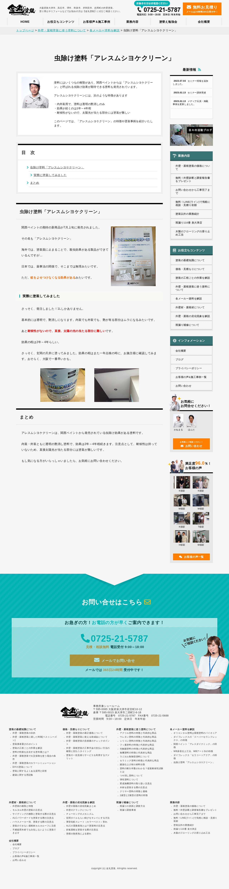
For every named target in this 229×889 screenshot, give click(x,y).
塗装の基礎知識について (190, 261)
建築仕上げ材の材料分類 (132, 764)
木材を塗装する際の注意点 (133, 787)
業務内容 (132, 21)
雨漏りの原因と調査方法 (132, 806)
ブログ (179, 360)
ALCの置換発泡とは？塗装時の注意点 (85, 826)
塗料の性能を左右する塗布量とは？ (31, 752)
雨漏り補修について (187, 325)
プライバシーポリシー (189, 369)
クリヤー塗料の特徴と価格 (133, 791)
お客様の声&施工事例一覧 (191, 378)
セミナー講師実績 (189, 93)
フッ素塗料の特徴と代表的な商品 (137, 745)
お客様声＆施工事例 (96, 21)
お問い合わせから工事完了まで (193, 192)
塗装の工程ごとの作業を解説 (193, 278)
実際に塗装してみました (50, 175)
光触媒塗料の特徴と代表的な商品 (137, 748)
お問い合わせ (183, 386)
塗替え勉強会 (168, 21)
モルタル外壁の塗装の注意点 (27, 810)
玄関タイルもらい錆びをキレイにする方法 (88, 818)
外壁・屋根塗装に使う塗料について (193, 289)
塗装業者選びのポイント (25, 744)
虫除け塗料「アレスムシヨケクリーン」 (57, 167)
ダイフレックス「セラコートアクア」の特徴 (195, 757)
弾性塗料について (129, 779)
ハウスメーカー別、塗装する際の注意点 (33, 822)
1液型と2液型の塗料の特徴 (134, 795)
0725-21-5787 (114, 642)
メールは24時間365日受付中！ (202, 9)
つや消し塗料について (131, 775)
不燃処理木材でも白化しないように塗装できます (34, 831)
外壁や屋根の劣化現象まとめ (81, 806)
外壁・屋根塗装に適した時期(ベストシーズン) (35, 738)
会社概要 (204, 21)
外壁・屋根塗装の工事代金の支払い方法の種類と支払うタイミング (88, 750)
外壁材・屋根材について (190, 308)
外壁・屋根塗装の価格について (193, 168)
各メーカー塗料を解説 (189, 299)
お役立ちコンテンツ (60, 21)
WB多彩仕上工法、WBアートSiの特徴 (193, 751)
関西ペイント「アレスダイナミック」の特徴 (195, 746)
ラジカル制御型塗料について (135, 756)
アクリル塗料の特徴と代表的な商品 (138, 733)
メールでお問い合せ (114, 663)
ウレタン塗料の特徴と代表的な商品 (138, 737)
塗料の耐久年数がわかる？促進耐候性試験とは (141, 770)
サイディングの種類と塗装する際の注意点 (34, 814)
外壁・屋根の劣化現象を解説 (193, 317)
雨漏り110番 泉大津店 (189, 223)
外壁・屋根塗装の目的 (24, 733)
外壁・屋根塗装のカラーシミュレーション (34, 763)
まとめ (34, 183)
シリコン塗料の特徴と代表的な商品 (138, 741)
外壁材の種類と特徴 (23, 806)
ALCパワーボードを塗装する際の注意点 (33, 818)
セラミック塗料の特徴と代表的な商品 (139, 760)
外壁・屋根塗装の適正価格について (84, 733)
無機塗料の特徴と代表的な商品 (136, 752)
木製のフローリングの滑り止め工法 (193, 234)
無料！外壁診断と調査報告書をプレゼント (193, 180)
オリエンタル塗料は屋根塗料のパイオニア (195, 733)
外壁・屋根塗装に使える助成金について (86, 737)
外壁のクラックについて (78, 810)
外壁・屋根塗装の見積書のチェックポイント (88, 742)
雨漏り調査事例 (128, 810)
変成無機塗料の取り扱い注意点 (136, 783)
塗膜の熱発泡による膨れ (78, 833)
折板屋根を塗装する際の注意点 (82, 829)
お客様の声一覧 (191, 557)
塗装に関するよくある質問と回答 (30, 771)
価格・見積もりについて (190, 270)
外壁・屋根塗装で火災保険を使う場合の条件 (34, 757)
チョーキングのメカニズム (80, 814)
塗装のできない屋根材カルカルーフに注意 (34, 826)
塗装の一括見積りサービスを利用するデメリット (88, 757)
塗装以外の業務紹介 (187, 214)
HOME (25, 21)
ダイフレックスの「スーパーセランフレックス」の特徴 (195, 738)
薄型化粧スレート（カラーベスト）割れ (86, 822)
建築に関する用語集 (23, 775)
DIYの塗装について (23, 767)
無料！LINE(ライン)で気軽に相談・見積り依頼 (193, 204)
